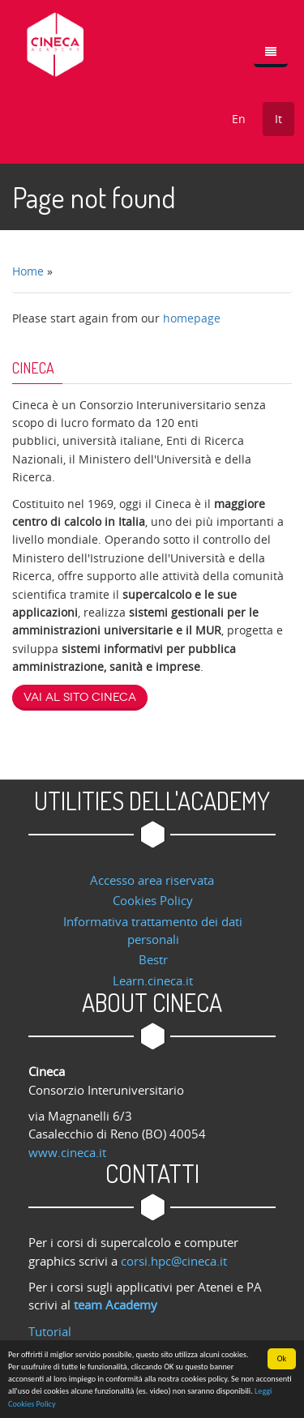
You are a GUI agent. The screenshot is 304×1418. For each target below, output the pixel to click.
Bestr (153, 959)
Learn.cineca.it (153, 980)
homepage (192, 318)
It (278, 118)
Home (28, 271)
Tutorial (49, 1331)
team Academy (115, 1304)
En (239, 118)
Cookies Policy (153, 900)
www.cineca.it (67, 1152)
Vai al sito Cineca (80, 697)
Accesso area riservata (152, 880)
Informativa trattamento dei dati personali (152, 930)
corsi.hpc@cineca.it (174, 1261)
